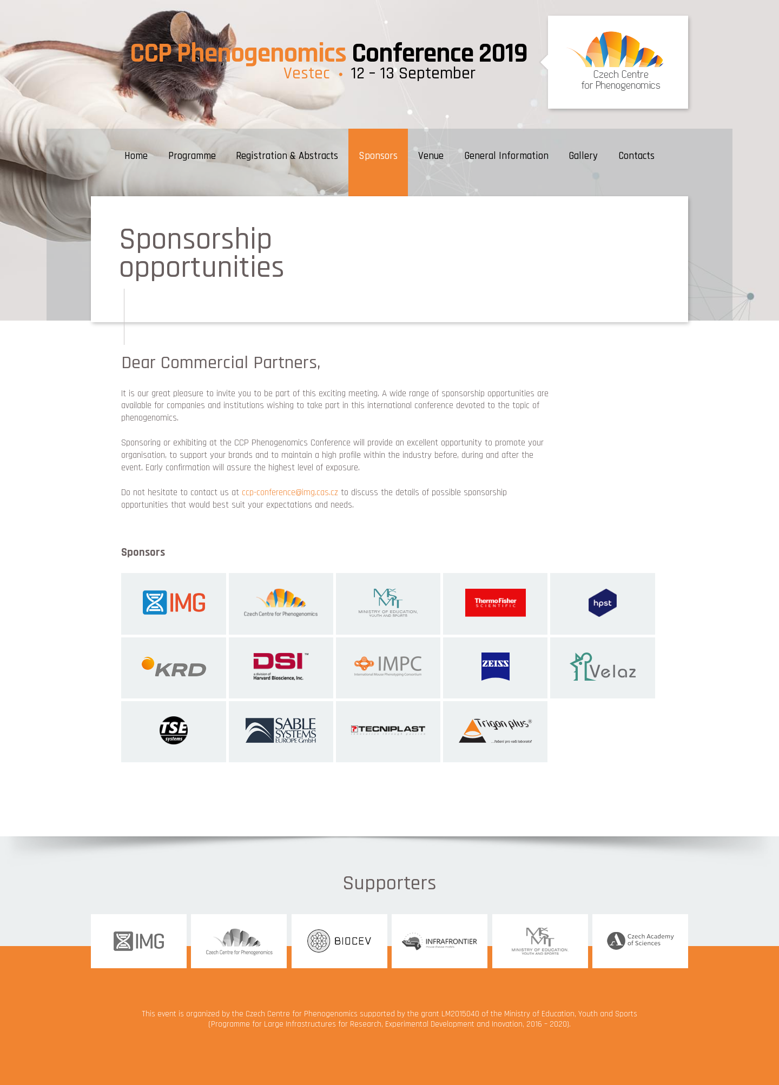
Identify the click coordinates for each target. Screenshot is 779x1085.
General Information (506, 156)
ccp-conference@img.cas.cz (290, 492)
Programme (192, 156)
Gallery (583, 156)
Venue (431, 156)
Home (136, 156)
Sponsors (378, 156)
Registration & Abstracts (287, 156)
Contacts (636, 156)
